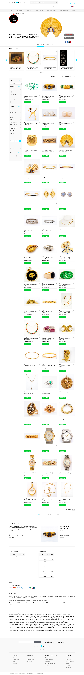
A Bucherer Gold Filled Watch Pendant (31, 499)
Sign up (72, 2)
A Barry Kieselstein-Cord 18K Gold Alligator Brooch (30, 312)
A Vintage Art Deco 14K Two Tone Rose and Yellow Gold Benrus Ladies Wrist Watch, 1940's (48, 473)
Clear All (20, 80)
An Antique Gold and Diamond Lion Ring (48, 420)
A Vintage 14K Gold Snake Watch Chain (65, 500)
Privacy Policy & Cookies (30, 673)
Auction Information (49, 44)
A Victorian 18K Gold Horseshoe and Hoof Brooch (30, 151)
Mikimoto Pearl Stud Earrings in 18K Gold (65, 124)
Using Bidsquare (69, 657)
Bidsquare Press (16, 659)
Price (11, 138)
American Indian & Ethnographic (15, 128)
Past (13, 13)
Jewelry (15, 117)
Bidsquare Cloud (48, 665)
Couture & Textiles (15, 130)
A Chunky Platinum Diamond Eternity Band (31, 231)
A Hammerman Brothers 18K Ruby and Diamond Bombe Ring (48, 339)
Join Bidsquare (29, 661)
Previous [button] (7, 60)
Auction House (13, 152)
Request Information (49, 659)
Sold (16, 92)
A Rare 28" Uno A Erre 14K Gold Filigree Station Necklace (65, 231)
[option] (16, 60)
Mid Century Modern (51, 10)
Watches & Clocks (15, 124)
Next (58, 514)
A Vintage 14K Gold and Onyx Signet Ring (48, 285)
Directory (32, 6)
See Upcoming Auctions (31, 657)
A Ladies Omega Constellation (64, 445)
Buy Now (18, 6)
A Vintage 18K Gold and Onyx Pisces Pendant (30, 285)
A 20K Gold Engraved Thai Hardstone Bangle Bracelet (66, 97)
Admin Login (47, 661)
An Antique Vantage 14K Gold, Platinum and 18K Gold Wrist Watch (65, 473)
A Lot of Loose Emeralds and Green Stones (30, 97)
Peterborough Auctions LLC (34, 34)
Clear (19, 86)
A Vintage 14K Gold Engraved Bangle (48, 365)
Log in (68, 2)
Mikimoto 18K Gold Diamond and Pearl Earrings (48, 124)
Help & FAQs (68, 665)
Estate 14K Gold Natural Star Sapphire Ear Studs (66, 204)
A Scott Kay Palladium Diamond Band (49, 230)
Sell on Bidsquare (48, 657)
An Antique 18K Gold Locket (29, 257)
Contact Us (15, 663)
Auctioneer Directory (30, 659)
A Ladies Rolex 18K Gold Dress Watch (31, 472)
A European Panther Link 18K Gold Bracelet (30, 446)
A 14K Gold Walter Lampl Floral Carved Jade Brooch (64, 285)
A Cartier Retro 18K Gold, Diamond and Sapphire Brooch (65, 151)
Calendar (25, 6)
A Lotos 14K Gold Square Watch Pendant (47, 500)
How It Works (45, 6)
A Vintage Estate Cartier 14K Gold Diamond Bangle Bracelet (48, 178)
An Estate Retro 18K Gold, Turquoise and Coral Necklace (32, 68)
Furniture (29, 10)
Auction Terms (68, 659)
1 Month (15, 148)
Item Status (12, 86)
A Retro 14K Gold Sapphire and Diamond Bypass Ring (30, 178)
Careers (14, 661)
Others (73, 10)
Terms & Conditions (40, 673)
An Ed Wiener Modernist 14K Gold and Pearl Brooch (31, 124)
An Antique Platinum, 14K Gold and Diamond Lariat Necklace (30, 393)
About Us (14, 657)
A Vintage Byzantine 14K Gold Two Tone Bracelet (65, 420)
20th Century (15, 119)
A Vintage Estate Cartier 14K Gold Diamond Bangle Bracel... (50, 68)
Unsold (16, 94)
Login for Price (27, 101)
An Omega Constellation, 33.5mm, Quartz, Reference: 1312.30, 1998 (48, 446)
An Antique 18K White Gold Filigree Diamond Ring (48, 258)
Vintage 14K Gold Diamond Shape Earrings (48, 204)
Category (12, 106)
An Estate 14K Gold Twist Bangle (30, 365)
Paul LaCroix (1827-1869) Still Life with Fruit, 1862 (15, 68)
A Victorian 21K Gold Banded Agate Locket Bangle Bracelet (48, 97)
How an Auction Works (70, 661)
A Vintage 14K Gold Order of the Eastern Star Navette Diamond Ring (30, 420)
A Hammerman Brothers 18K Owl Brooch (65, 366)
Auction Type (13, 99)
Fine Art (10, 10)
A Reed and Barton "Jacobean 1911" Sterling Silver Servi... (67, 68)
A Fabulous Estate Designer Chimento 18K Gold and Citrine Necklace (66, 312)
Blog (38, 6)
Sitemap (67, 663)
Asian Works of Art (64, 10)
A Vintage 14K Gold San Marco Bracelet (47, 312)
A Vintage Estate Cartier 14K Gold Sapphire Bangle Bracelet (30, 204)
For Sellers (53, 6)
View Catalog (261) (68, 37)
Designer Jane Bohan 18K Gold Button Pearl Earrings (66, 339)
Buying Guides (68, 667)
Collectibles (15, 133)
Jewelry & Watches (39, 10)
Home (10, 13)
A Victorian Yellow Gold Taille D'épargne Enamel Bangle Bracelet (48, 151)
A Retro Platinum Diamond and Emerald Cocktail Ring (47, 393)
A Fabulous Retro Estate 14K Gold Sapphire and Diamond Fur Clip (65, 258)
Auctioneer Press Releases (50, 663)
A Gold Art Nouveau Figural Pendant (65, 392)
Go (19, 140)
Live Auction (15, 102)
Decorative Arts (20, 10)
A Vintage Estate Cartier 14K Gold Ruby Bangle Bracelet (65, 178)
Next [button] (77, 60)
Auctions (11, 6)
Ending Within (13, 145)
